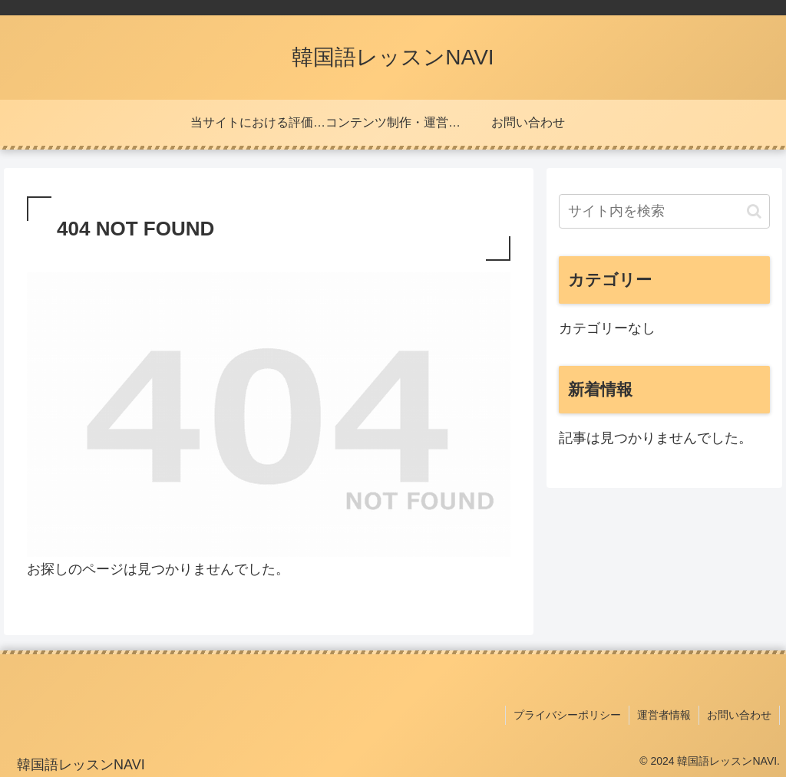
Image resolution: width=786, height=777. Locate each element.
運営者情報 (664, 715)
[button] (754, 211)
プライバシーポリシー (567, 715)
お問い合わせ (739, 715)
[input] (664, 211)
